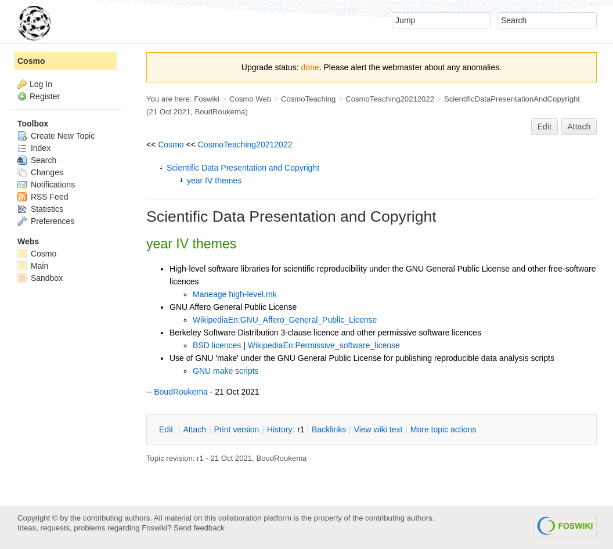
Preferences (45, 221)
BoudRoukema (219, 111)
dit (167, 429)
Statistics (40, 209)
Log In (41, 84)
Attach (579, 126)
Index (34, 148)
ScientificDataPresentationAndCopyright (512, 99)
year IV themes (214, 180)
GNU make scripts (226, 370)
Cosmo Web (250, 99)
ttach (194, 429)
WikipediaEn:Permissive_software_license (324, 345)
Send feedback (199, 527)
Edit (544, 126)
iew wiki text (378, 429)
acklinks (329, 429)
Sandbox (40, 278)
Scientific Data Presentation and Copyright (243, 167)
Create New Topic (56, 135)
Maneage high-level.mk (235, 294)
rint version (236, 429)
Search (36, 160)
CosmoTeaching (308, 99)
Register (45, 96)
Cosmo (170, 144)
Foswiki (206, 99)
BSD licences (217, 345)
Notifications (46, 184)
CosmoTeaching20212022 (389, 99)
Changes (40, 172)
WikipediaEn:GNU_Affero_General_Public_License (285, 319)
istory (280, 429)
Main (32, 265)
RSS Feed (42, 196)
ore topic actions (443, 429)
